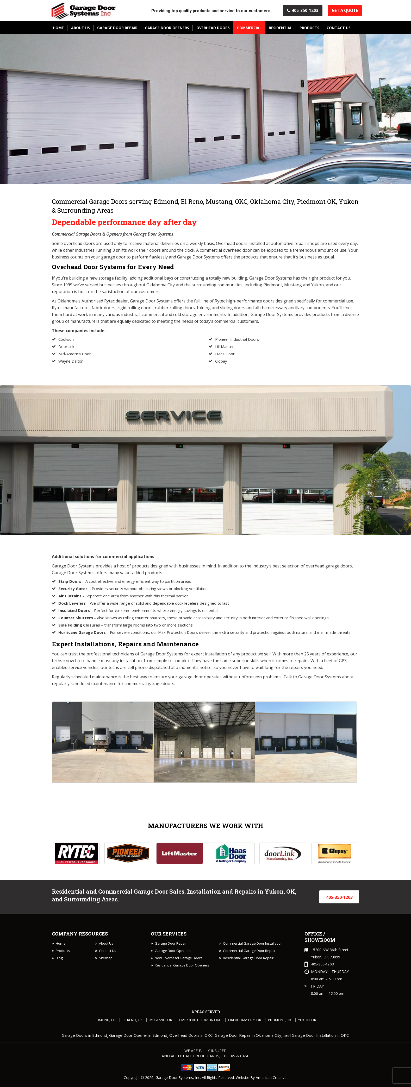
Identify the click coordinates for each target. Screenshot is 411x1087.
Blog (60, 959)
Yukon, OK (318, 1020)
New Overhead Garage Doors (180, 966)
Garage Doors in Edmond (74, 1037)
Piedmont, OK (287, 1020)
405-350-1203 (297, 11)
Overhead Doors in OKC (199, 1020)
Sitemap (106, 959)
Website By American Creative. (261, 1078)
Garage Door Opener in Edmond (132, 1037)
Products (63, 951)
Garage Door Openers (173, 959)
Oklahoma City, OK (248, 1020)
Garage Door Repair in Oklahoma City (251, 1037)
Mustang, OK (157, 1020)
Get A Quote (343, 11)
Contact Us (108, 951)
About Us (107, 944)
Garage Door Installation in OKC (329, 1037)
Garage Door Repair (172, 944)
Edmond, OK (96, 1020)
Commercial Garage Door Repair (250, 959)
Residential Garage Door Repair (249, 966)
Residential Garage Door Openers (183, 973)
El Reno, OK (126, 1020)
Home (61, 944)
